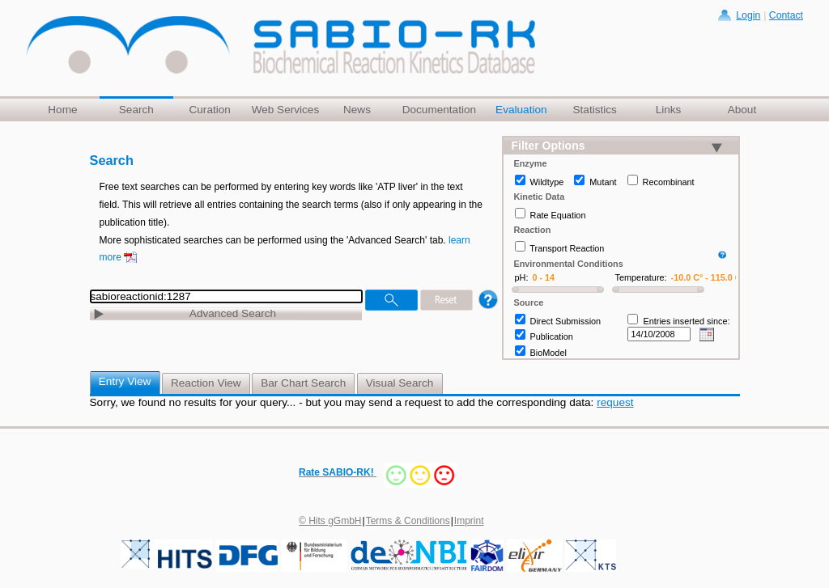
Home (62, 110)
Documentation (439, 110)
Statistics (594, 110)
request (615, 402)
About (742, 110)
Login (748, 15)
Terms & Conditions (408, 521)
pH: (522, 277)
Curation (209, 110)
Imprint (469, 521)
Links (669, 110)
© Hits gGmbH (330, 521)
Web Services (286, 110)
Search (136, 110)
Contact (786, 15)
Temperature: (641, 277)
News (357, 110)
